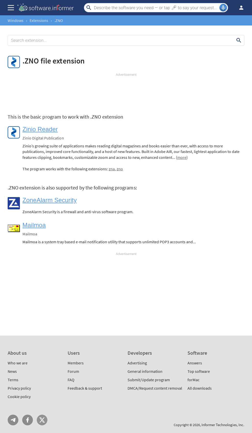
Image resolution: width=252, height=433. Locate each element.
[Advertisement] (126, 92)
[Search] (156, 7)
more (181, 157)
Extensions (39, 20)
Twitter (42, 420)
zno (120, 168)
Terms (13, 379)
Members (76, 362)
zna (112, 168)
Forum (73, 371)
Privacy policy (19, 388)
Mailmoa (34, 225)
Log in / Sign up (239, 8)
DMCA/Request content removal (155, 388)
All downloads (199, 388)
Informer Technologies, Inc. (222, 424)
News (12, 371)
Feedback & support (85, 388)
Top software (198, 371)
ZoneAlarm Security (49, 200)
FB (27, 420)
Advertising (137, 362)
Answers (194, 362)
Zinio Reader (40, 129)
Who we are (18, 362)
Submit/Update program (149, 379)
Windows (15, 20)
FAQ (71, 379)
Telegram (13, 420)
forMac (193, 379)
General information (145, 371)
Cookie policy (19, 396)
